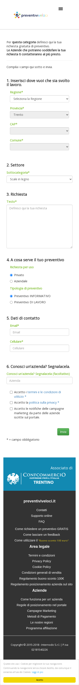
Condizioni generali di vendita (42, 572)
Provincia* (17, 108)
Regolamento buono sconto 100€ (41, 578)
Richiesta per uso (22, 267)
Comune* (16, 140)
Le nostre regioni (41, 622)
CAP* (13, 124)
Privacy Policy (41, 561)
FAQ (42, 521)
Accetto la (34, 402)
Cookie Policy (41, 567)
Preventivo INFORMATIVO (30, 296)
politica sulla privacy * (44, 402)
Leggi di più (37, 672)
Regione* (16, 92)
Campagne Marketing (41, 610)
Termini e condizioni (41, 555)
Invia (63, 432)
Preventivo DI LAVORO (28, 302)
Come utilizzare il (42, 540)
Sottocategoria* (18, 173)
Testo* (12, 202)
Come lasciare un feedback (41, 534)
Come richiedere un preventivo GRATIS (41, 529)
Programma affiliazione (41, 628)
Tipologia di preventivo (26, 288)
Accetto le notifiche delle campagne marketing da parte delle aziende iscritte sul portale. (37, 413)
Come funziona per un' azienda (42, 599)
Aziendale (18, 281)
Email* (14, 326)
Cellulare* (16, 342)
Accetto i (35, 394)
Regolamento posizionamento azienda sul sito (42, 584)
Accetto (39, 679)
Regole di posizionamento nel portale (42, 605)
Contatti (41, 510)
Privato (17, 275)
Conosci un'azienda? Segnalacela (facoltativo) (38, 374)
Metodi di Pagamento (41, 616)
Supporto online (41, 515)
